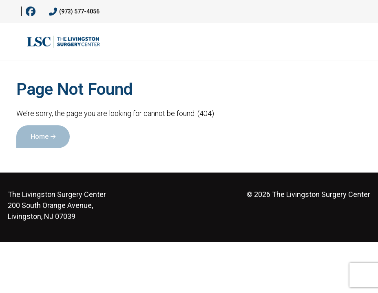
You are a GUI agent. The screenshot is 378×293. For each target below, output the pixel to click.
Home (40, 136)
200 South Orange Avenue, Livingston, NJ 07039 (57, 205)
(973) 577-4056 (74, 12)
